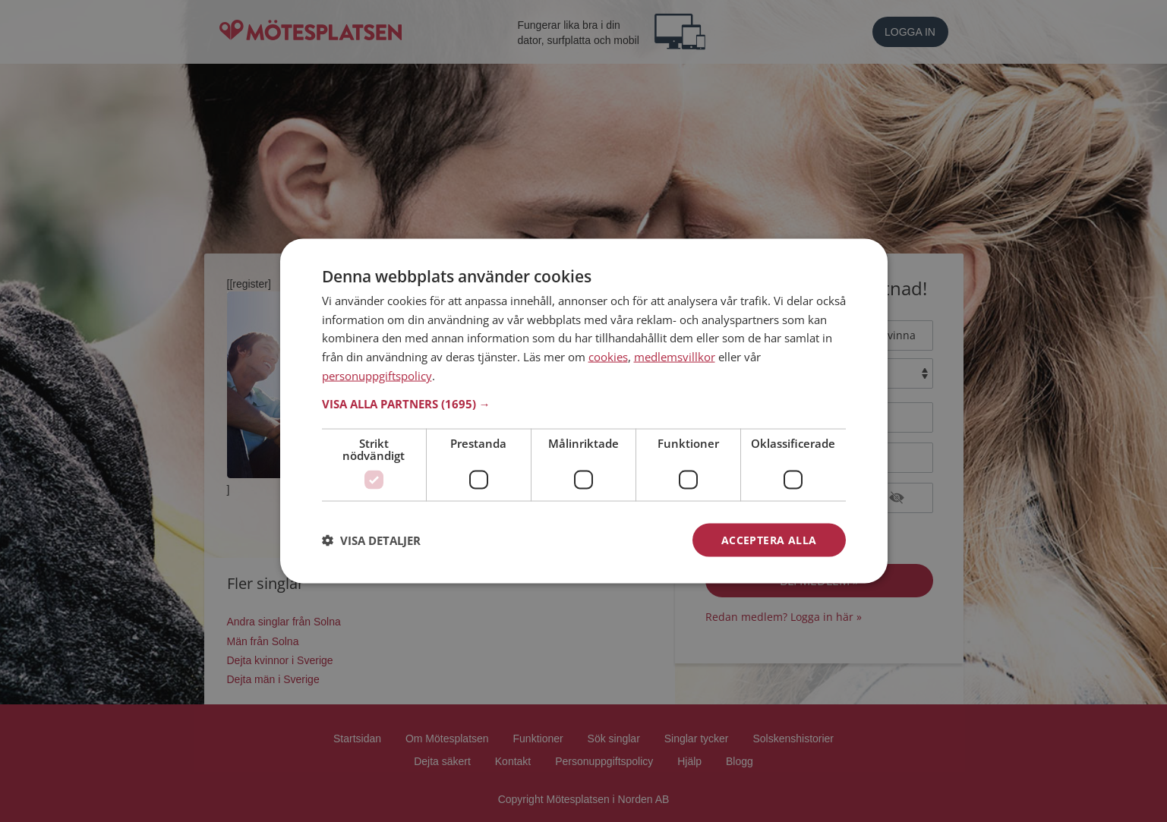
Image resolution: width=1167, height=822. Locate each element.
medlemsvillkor (674, 356)
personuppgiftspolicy (377, 375)
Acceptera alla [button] (769, 539)
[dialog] (584, 411)
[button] (584, 403)
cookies (608, 356)
